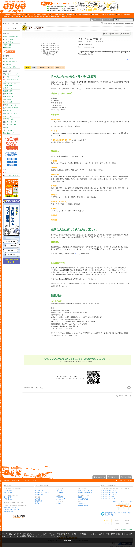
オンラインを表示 (10, 67)
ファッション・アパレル (12, 80)
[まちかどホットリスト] (42, 14)
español (127, 520)
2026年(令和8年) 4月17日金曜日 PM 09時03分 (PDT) (118, 23)
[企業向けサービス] (55, 16)
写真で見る (7, 45)
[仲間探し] (112, 14)
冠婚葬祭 (8, 99)
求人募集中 (7, 64)
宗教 (6, 127)
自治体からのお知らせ (85, 492)
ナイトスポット (10, 130)
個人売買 (59, 490)
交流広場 (81, 497)
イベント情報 (39, 494)
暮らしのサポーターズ (85, 490)
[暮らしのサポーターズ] (123, 14)
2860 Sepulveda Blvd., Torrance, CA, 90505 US (90, 42)
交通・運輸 (8, 91)
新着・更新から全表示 (11, 36)
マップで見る (8, 42)
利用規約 (6, 480)
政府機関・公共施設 (11, 107)
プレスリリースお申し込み (12, 509)
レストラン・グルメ (11, 74)
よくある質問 (8, 497)
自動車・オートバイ (11, 113)
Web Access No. (83, 506)
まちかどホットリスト (42, 492)
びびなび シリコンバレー (109, 498)
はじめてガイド (9, 492)
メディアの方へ (9, 511)
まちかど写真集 (83, 499)
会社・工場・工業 (10, 122)
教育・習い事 (9, 96)
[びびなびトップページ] (14, 6)
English (117, 520)
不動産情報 (59, 497)
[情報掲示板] (70, 14)
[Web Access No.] (35, 16)
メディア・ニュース (11, 124)
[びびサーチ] (6, 14)
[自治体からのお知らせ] (18, 14)
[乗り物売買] (86, 14)
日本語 (106, 520)
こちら (76, 254)
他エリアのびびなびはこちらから (123, 501)
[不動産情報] (94, 14)
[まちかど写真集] (15, 16)
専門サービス (9, 119)
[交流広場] (6, 16)
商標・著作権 (16, 480)
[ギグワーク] (24, 16)
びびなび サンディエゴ (108, 494)
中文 (127, 523)
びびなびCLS (8, 490)
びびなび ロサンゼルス (108, 490)
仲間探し (59, 504)
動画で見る (7, 47)
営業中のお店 (8, 58)
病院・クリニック (10, 105)
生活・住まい (9, 93)
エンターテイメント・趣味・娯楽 (12, 84)
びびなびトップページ (11, 175)
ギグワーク (38, 503)
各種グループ (9, 133)
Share (128, 59)
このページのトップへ (125, 480)
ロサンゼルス (23, 23)
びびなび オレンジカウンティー (111, 492)
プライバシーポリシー (30, 480)
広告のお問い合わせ (10, 507)
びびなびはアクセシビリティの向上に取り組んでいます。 (118, 514)
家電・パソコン (10, 110)
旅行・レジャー (10, 88)
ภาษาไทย (106, 523)
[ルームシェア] (103, 14)
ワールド (5, 23)
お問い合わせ (8, 499)
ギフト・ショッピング (12, 77)
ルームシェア (60, 499)
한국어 (117, 523)
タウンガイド (11, 28)
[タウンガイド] (30, 14)
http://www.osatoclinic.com (85, 47)
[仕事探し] (62, 14)
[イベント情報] (54, 14)
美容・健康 (8, 102)
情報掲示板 (38, 501)
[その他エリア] (66, 16)
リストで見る (8, 39)
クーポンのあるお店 (10, 61)
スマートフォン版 (126, 529)
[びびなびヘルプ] (45, 16)
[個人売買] (78, 14)
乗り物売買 (59, 492)
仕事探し (37, 499)
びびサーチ (81, 504)
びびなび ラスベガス (107, 496)
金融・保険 (8, 116)
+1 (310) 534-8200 (87, 44)
